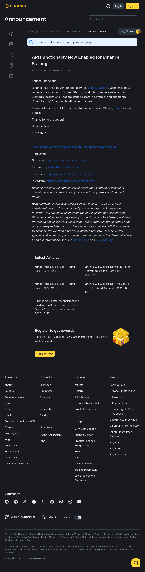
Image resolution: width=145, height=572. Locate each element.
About (8, 385)
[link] (11, 33)
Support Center (84, 434)
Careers (9, 391)
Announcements (14, 397)
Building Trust (13, 433)
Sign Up (132, 6)
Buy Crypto (46, 391)
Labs (42, 441)
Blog (7, 439)
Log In (119, 6)
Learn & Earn (117, 385)
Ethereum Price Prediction (125, 425)
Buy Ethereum (118, 454)
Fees (78, 451)
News (8, 403)
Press (8, 409)
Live (42, 403)
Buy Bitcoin (116, 442)
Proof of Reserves (85, 409)
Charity (44, 415)
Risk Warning (12, 451)
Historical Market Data (87, 403)
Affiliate (79, 385)
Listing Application (50, 434)
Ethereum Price (119, 403)
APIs (77, 457)
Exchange (45, 385)
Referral (79, 391)
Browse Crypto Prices (122, 391)
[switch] (78, 517)
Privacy (9, 427)
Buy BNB (115, 448)
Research (45, 409)
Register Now (45, 353)
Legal (8, 415)
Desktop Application (16, 463)
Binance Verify (83, 463)
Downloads (11, 457)
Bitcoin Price (117, 397)
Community (11, 445)
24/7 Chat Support (85, 428)
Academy (45, 397)
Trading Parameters (86, 469)
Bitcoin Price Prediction (123, 419)
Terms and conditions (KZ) (20, 421)
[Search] (115, 19)
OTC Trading (82, 397)
